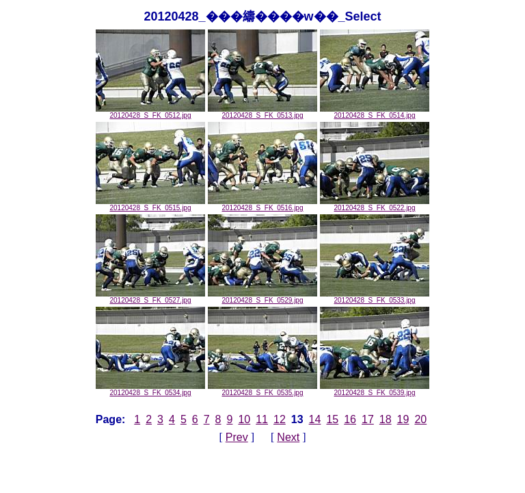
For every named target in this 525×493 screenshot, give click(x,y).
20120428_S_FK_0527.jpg (150, 297)
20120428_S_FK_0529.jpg (262, 297)
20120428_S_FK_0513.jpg (262, 112)
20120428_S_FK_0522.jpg (374, 205)
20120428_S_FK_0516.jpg (262, 205)
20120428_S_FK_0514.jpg (374, 112)
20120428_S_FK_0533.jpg (374, 297)
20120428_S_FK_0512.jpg (150, 112)
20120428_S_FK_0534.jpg (150, 389)
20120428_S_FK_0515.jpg (150, 205)
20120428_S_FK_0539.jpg (374, 389)
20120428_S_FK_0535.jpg (262, 389)
